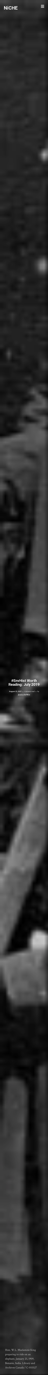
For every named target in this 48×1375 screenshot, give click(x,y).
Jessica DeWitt (24, 695)
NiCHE (11, 8)
